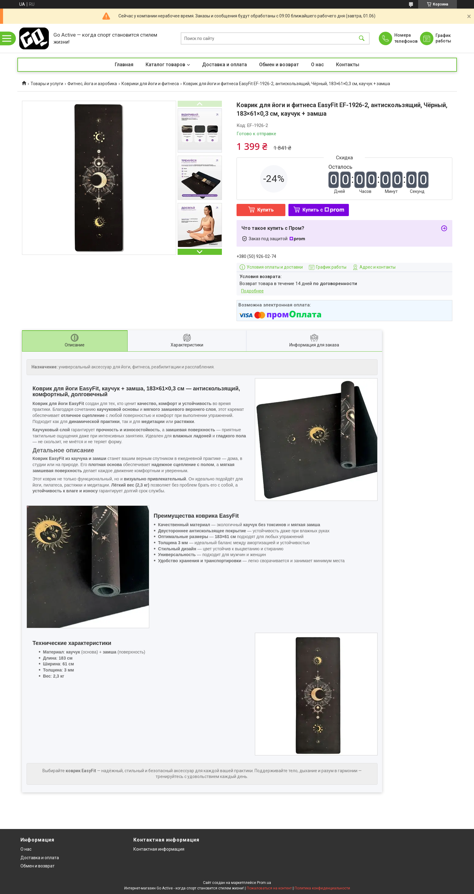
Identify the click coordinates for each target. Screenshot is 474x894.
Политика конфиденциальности (322, 888)
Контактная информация (158, 849)
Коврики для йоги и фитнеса (150, 83)
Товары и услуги (47, 83)
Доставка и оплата (224, 64)
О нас (317, 64)
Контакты (347, 64)
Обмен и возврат (279, 64)
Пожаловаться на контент (269, 888)
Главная (124, 64)
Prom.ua (264, 883)
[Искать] (361, 38)
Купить (265, 210)
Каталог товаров (165, 64)
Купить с (323, 210)
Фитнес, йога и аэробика (92, 83)
